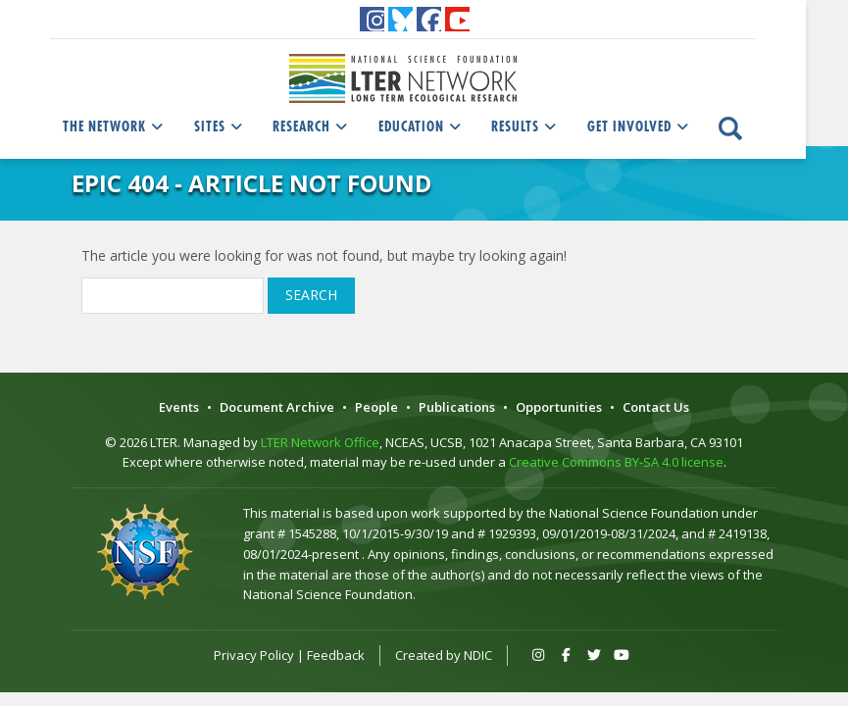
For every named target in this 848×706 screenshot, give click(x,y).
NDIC (478, 655)
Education (421, 126)
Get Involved (639, 126)
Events (179, 407)
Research (312, 126)
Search (311, 294)
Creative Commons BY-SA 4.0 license (616, 462)
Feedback (336, 655)
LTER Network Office (320, 442)
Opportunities (559, 407)
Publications (457, 407)
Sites (220, 126)
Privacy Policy (254, 655)
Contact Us (656, 407)
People (376, 407)
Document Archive (277, 407)
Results (525, 126)
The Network (115, 126)
